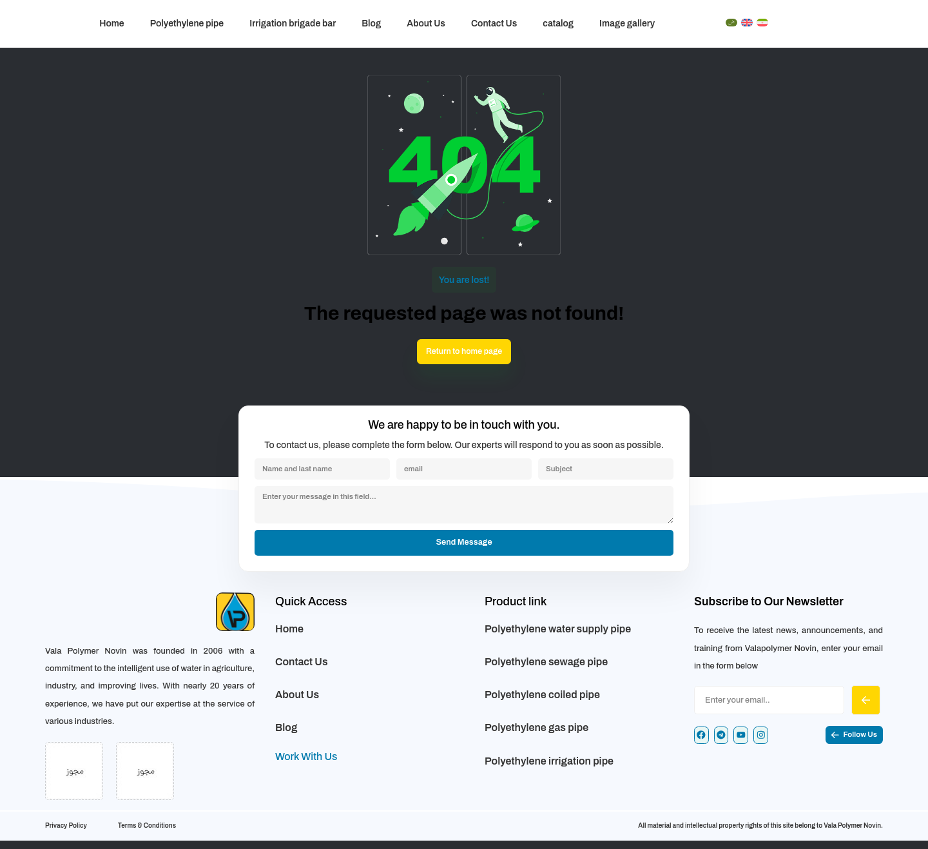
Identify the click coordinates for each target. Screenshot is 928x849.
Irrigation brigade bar (292, 23)
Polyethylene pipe (187, 23)
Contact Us (494, 23)
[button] (849, 746)
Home (111, 23)
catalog (558, 23)
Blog (371, 23)
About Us (426, 23)
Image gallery (627, 23)
